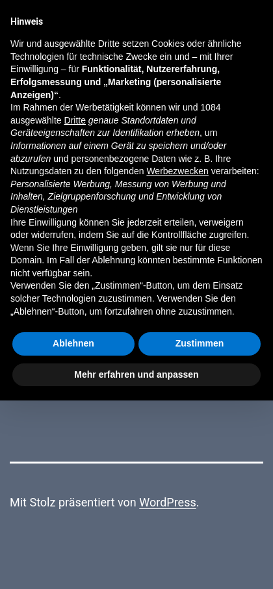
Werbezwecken (177, 171)
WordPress (167, 502)
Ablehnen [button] (73, 343)
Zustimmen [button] (200, 343)
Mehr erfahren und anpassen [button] (136, 374)
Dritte (75, 120)
